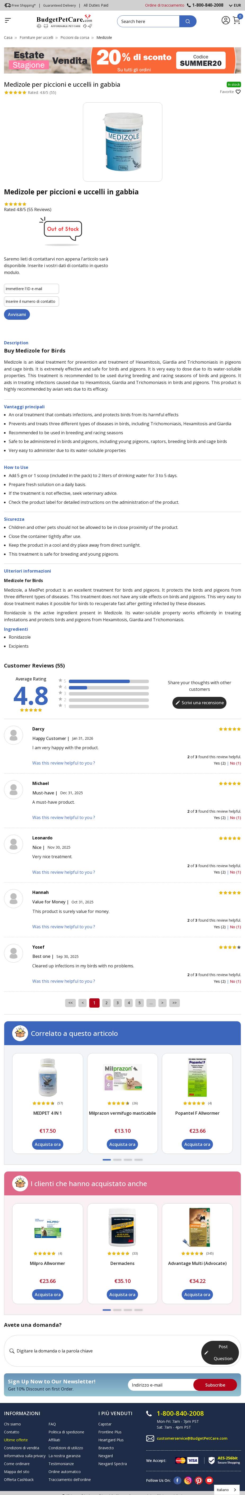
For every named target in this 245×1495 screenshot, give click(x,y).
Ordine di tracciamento (164, 5)
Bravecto (106, 1432)
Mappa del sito (16, 1456)
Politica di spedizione (66, 1416)
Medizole (104, 37)
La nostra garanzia (64, 1440)
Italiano (223, 1489)
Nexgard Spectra (112, 1448)
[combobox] (227, 1490)
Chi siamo (12, 1408)
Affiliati (54, 1424)
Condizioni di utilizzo (65, 1432)
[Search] (188, 21)
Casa (8, 37)
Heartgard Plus (111, 1424)
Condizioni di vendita (21, 1432)
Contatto (11, 1416)
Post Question (218, 1343)
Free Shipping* (20, 5)
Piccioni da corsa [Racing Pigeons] (74, 37)
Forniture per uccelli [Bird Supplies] (36, 37)
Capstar (105, 1408)
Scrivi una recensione (199, 703)
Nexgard (105, 1440)
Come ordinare (17, 1448)
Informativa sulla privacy (25, 1440)
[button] (106, 1159)
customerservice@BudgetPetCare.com (192, 1422)
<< (62, 1003)
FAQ (52, 1408)
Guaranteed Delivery (61, 5)
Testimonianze (61, 1448)
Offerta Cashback (19, 1464)
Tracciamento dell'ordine (69, 1464)
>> (182, 1003)
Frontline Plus (110, 1416)
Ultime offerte (16, 1424)
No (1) (235, 763)
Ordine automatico (64, 1456)
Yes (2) (220, 763)
